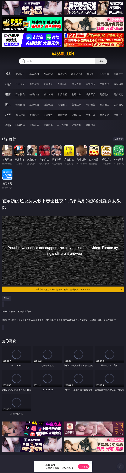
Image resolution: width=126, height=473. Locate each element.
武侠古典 (62, 114)
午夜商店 (34, 125)
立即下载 (84, 466)
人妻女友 (48, 114)
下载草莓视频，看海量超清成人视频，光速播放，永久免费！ (79, 289)
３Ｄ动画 (62, 84)
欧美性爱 (62, 94)
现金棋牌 (104, 73)
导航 (8, 125)
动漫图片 (62, 104)
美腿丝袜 (76, 104)
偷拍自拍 (34, 94)
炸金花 (90, 73)
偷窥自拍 (20, 104)
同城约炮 (20, 125)
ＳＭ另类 (118, 84)
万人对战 (48, 73)
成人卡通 (48, 94)
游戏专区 (62, 73)
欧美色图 (48, 104)
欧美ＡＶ (48, 84)
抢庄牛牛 (118, 73)
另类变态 (118, 94)
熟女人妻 (76, 84)
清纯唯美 (90, 104)
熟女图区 (104, 104)
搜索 (101, 61)
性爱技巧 (118, 114)
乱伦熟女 (104, 94)
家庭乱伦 (34, 114)
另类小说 (90, 114)
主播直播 (104, 84)
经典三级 (90, 94)
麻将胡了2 (76, 73)
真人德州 (34, 73)
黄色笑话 (104, 114)
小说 (8, 115)
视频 (8, 84)
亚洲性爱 (20, 94)
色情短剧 (90, 125)
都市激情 (20, 114)
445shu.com (63, 54)
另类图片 (118, 104)
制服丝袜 (76, 94)
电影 (8, 94)
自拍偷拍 (34, 84)
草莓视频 (48, 125)
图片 (8, 105)
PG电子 (20, 73)
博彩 (8, 74)
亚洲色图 (34, 104)
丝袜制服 (90, 84)
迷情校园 (76, 114)
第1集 (6, 298)
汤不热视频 (62, 125)
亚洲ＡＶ (20, 84)
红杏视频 (76, 125)
